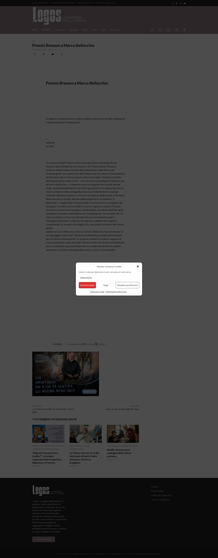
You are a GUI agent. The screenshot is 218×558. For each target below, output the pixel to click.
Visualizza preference (127, 285)
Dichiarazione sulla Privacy (116, 291)
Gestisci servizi (86, 277)
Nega (105, 285)
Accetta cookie (87, 285)
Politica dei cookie (97, 291)
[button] (137, 266)
